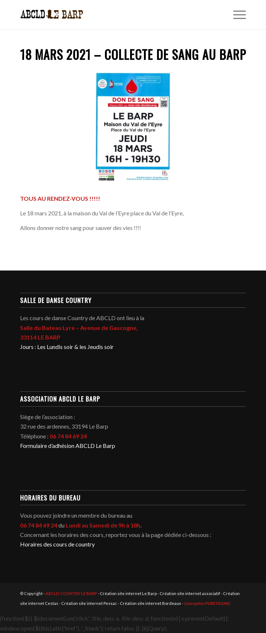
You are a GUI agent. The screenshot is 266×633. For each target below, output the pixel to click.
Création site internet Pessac (89, 603)
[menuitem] (236, 14)
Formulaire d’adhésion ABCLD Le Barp (67, 445)
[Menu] (236, 14)
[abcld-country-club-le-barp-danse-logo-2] (110, 14)
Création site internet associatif (190, 593)
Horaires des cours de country (57, 544)
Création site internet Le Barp (128, 593)
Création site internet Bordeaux (150, 603)
